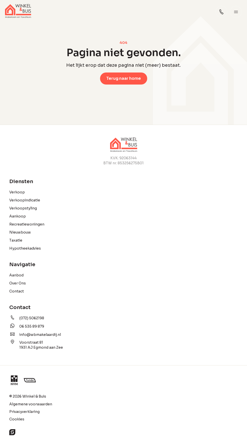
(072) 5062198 (26, 318)
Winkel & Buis (34, 396)
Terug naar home (123, 78)
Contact (16, 291)
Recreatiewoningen (26, 224)
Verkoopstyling (23, 208)
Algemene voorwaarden (30, 404)
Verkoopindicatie (24, 200)
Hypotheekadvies (25, 248)
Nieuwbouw (20, 232)
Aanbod (16, 275)
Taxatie (15, 240)
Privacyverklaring (24, 411)
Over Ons (17, 283)
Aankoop (17, 216)
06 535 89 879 (26, 326)
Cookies (16, 419)
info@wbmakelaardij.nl (35, 334)
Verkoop (17, 192)
